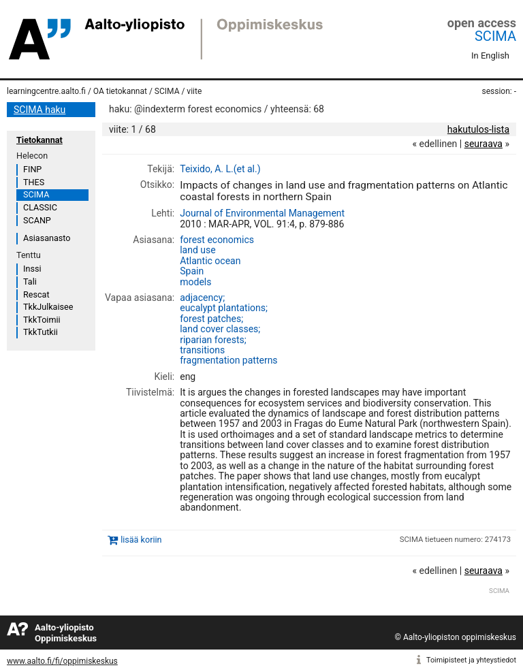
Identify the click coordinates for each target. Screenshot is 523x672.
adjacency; (202, 297)
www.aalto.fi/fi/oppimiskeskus (62, 661)
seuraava (483, 143)
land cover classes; (220, 328)
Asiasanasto (46, 238)
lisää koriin (141, 539)
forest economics (217, 239)
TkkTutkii (40, 332)
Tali (30, 281)
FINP (32, 169)
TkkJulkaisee (48, 307)
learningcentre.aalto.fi (46, 91)
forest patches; (211, 318)
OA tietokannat (120, 91)
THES (33, 182)
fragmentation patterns (228, 360)
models (195, 281)
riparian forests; (213, 339)
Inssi (32, 268)
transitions (202, 350)
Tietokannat (39, 140)
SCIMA (495, 36)
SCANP (37, 220)
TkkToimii (42, 320)
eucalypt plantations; (224, 307)
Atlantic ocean (210, 260)
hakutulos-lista (478, 129)
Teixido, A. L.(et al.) (220, 168)
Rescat (36, 294)
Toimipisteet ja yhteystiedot (471, 660)
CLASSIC (40, 207)
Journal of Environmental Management (262, 213)
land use (198, 249)
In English (490, 55)
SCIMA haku (39, 109)
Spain (192, 271)
